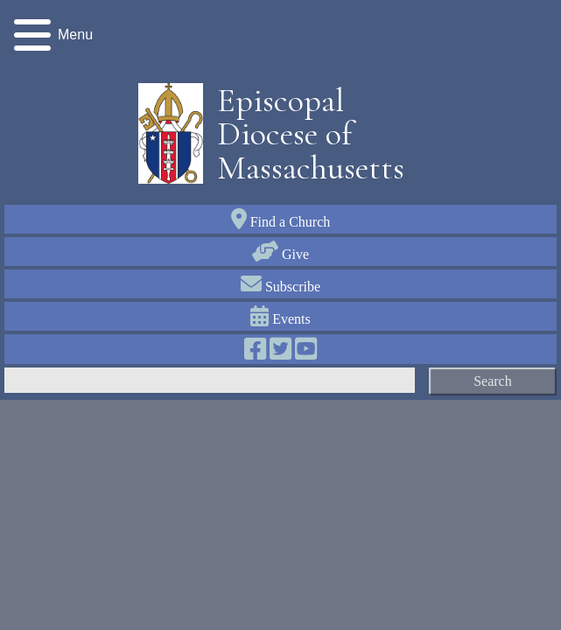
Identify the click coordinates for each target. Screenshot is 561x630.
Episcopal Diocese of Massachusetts (304, 134)
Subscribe (280, 286)
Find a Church (281, 221)
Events (280, 319)
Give (280, 254)
